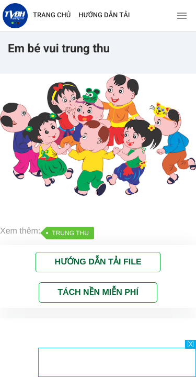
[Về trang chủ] (15, 15)
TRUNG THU (70, 233)
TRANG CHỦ (52, 15)
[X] (190, 344)
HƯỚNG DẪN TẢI (104, 15)
